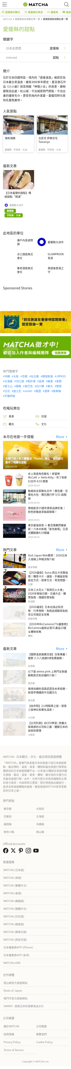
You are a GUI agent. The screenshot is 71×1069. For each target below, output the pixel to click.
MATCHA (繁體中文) (15, 885)
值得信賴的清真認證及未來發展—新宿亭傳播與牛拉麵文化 (48, 690)
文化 (41, 424)
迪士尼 (17, 391)
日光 (7, 391)
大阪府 (40, 808)
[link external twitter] (14, 851)
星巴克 (29, 386)
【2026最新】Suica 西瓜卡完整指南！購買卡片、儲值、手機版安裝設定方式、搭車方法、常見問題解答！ (48, 578)
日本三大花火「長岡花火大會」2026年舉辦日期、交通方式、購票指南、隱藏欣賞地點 (47, 593)
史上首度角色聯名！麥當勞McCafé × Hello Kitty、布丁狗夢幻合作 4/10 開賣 (47, 477)
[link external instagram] (29, 851)
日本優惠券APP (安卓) (16, 955)
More (60, 437)
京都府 (8, 816)
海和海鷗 (10, 138)
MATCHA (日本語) (13, 870)
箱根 (18, 386)
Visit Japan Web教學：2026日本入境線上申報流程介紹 (47, 557)
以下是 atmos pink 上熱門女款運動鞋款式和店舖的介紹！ (47, 673)
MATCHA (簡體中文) (15, 908)
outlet (28, 391)
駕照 (59, 386)
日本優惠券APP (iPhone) (18, 947)
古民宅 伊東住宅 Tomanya (48, 140)
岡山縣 (40, 832)
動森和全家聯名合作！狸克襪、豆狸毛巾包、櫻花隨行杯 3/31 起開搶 (48, 494)
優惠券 (52, 12)
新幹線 (57, 391)
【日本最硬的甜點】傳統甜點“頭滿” (18, 194)
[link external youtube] (36, 851)
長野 (59, 381)
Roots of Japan (13, 990)
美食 (8, 416)
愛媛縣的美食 (34, 12)
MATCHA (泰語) (12, 893)
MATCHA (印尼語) (13, 916)
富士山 (8, 386)
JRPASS (61, 376)
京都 (24, 376)
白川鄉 (40, 386)
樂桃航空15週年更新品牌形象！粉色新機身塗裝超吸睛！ (47, 510)
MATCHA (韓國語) (13, 901)
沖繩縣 (40, 824)
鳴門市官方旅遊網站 (15, 998)
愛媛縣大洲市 (16, 205)
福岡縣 (8, 824)
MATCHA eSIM (11, 963)
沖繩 (7, 376)
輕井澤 (31, 381)
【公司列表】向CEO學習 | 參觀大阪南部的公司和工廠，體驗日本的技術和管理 (48, 726)
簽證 (38, 391)
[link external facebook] (6, 851)
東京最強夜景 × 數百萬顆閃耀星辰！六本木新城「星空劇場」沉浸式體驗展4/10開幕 (48, 528)
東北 (50, 386)
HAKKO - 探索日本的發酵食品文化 (24, 1006)
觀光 (8, 424)
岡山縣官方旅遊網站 (15, 983)
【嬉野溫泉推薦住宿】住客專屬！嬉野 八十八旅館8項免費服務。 (48, 656)
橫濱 (50, 381)
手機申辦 (10, 395)
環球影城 (47, 376)
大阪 (16, 376)
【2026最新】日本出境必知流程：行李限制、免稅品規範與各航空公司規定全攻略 (48, 610)
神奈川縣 (9, 832)
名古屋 (35, 376)
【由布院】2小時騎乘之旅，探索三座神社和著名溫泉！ (47, 707)
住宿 (41, 416)
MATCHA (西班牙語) (15, 939)
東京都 (8, 808)
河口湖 (20, 381)
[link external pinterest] (21, 851)
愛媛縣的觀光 (11, 12)
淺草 (47, 391)
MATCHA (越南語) (13, 924)
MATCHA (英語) (12, 878)
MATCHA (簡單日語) (15, 932)
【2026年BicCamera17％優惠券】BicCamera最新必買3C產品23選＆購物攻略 (48, 627)
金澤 (41, 381)
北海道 (8, 381)
